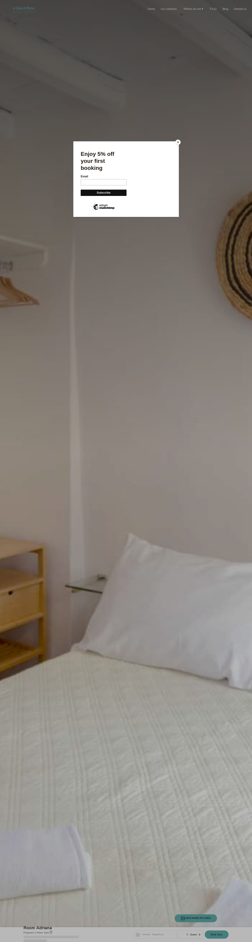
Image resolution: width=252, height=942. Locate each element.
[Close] (178, 142)
